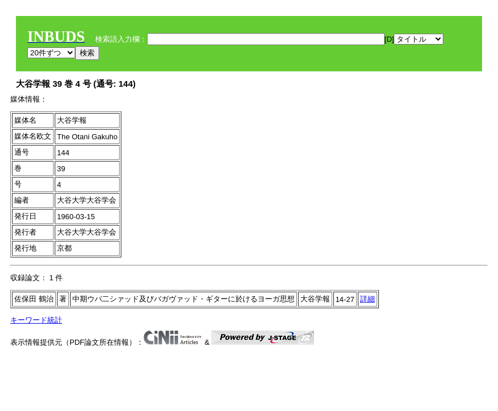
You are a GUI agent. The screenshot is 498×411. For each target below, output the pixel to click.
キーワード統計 (36, 320)
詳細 (367, 299)
